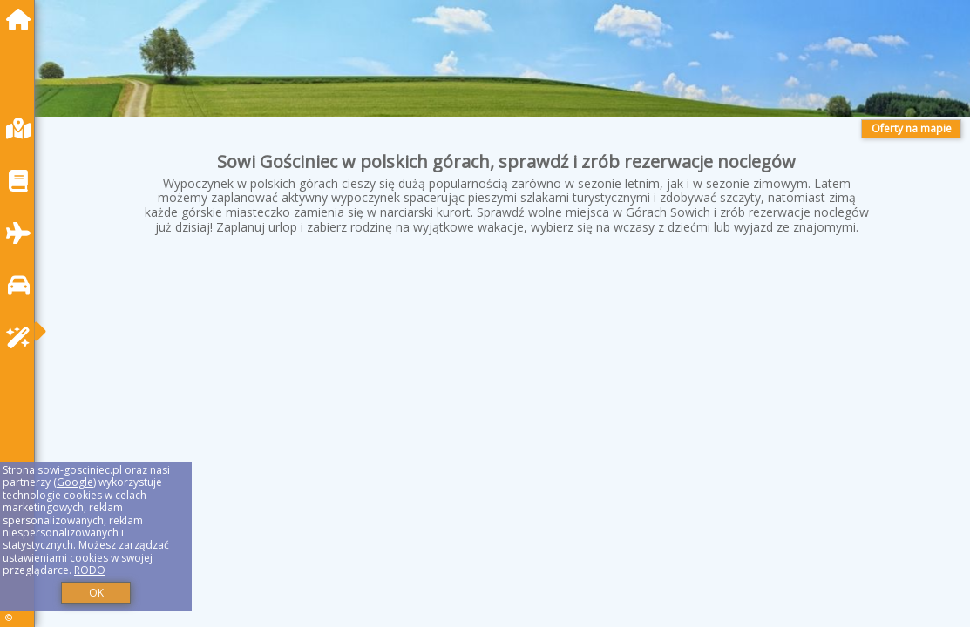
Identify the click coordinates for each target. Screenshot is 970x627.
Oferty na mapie (912, 128)
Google (75, 482)
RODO (89, 570)
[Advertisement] (506, 394)
